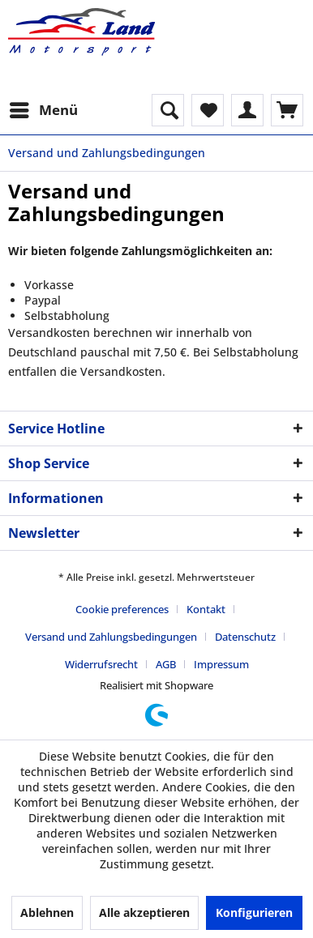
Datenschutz (245, 636)
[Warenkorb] (287, 110)
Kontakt (206, 609)
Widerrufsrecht (101, 664)
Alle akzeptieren (144, 912)
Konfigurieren (254, 912)
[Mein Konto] (247, 110)
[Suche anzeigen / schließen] (168, 110)
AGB (166, 664)
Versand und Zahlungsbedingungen (111, 636)
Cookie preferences (122, 609)
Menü (44, 108)
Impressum (221, 664)
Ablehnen (47, 912)
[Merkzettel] (207, 110)
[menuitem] (43, 110)
